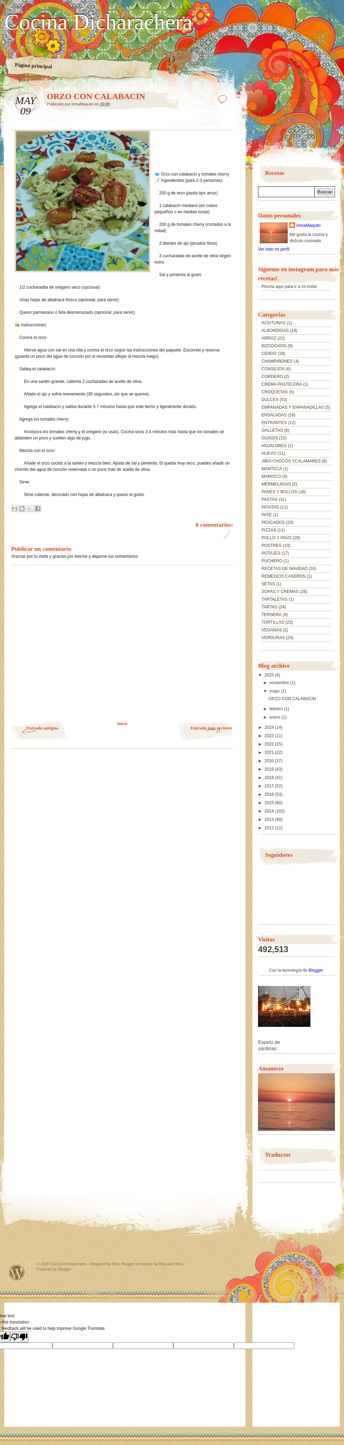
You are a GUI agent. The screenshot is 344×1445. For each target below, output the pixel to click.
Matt (115, 1264)
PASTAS (269, 499)
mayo (275, 691)
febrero (277, 708)
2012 (270, 827)
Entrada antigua (42, 728)
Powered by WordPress (17, 1272)
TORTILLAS (272, 622)
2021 (270, 752)
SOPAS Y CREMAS (280, 591)
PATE (266, 514)
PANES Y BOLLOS (279, 491)
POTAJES (270, 553)
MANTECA (271, 468)
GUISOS (269, 438)
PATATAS (270, 507)
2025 (270, 675)
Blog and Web (171, 1264)
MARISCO (271, 476)
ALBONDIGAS (275, 330)
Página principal (33, 65)
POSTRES (271, 545)
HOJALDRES (274, 445)
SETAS (268, 583)
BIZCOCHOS (273, 345)
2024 (270, 727)
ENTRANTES (274, 422)
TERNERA (271, 614)
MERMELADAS (276, 484)
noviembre (280, 682)
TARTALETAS (274, 599)
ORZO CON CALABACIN (292, 698)
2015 (270, 802)
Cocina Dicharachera (98, 22)
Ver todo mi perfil (273, 249)
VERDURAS (273, 637)
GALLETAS (272, 430)
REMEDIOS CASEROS (283, 576)
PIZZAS (268, 530)
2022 (270, 744)
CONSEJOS (273, 368)
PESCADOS (273, 522)
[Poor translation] (19, 1337)
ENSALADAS (274, 415)
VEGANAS (271, 630)
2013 (270, 819)
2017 (270, 786)
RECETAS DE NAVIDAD (284, 568)
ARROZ (268, 338)
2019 (270, 769)
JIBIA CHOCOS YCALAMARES (291, 461)
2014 (270, 811)
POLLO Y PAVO (276, 537)
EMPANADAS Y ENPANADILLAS (292, 407)
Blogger (316, 970)
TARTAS (269, 607)
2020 (270, 760)
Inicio (122, 723)
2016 (270, 794)
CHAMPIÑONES (277, 361)
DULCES (270, 399)
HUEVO (269, 453)
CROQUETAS (274, 392)
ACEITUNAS (273, 322)
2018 (270, 777)
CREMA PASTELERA (281, 384)
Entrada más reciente (211, 728)
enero (275, 717)
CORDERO (272, 376)
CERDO (269, 353)
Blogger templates (137, 1264)
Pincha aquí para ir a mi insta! (289, 286)
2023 (270, 735)
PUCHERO (271, 560)
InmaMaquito (308, 225)
